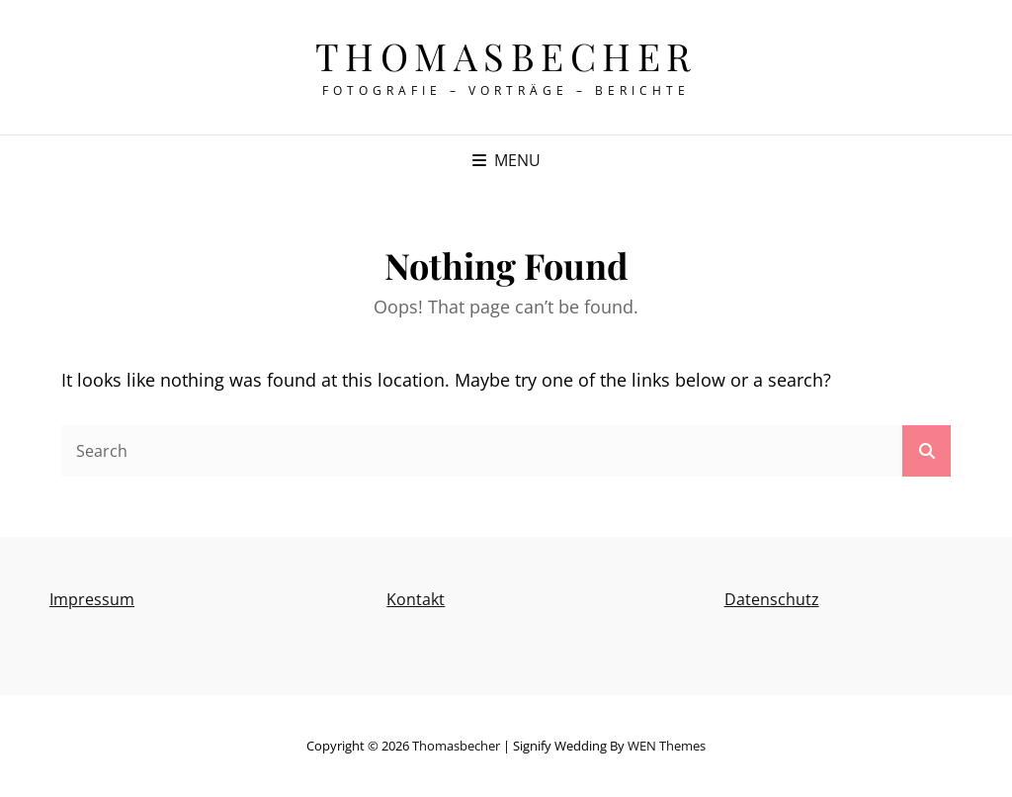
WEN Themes (667, 745)
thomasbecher (506, 56)
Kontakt (415, 599)
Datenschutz (771, 599)
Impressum (91, 599)
